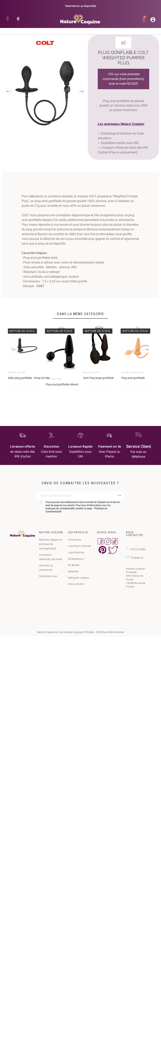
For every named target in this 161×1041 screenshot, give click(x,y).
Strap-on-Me (16, 372)
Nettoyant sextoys (78, 577)
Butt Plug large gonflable (99, 377)
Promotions (74, 539)
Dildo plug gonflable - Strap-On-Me (28, 377)
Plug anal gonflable (133, 377)
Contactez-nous (48, 576)
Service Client (138, 446)
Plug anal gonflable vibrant (62, 384)
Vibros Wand (76, 584)
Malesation (54, 379)
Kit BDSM (73, 565)
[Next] (81, 91)
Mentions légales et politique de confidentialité (50, 544)
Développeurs (76, 558)
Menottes (73, 571)
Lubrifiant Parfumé (79, 546)
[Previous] (8, 91)
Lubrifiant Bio (76, 552)
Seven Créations (132, 372)
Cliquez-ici (137, 557)
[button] (18, 20)
